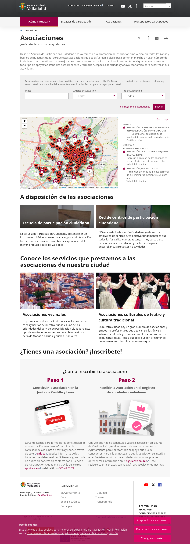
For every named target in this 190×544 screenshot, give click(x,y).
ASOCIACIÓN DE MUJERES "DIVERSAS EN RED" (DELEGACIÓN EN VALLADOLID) (147, 129)
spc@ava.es (33, 468)
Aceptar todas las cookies (152, 520)
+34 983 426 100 (44, 495)
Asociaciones (31, 30)
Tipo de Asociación (132, 90)
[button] (58, 181)
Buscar (159, 106)
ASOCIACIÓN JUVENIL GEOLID (142, 168)
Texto (28, 90)
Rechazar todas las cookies (152, 529)
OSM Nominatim (111, 187)
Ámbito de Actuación (84, 90)
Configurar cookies (152, 538)
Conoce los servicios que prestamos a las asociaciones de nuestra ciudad (78, 261)
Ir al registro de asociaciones (134, 106)
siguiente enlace (137, 461)
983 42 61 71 (66, 468)
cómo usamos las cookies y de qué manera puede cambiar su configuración (72, 533)
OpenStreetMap (79, 187)
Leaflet (62, 187)
